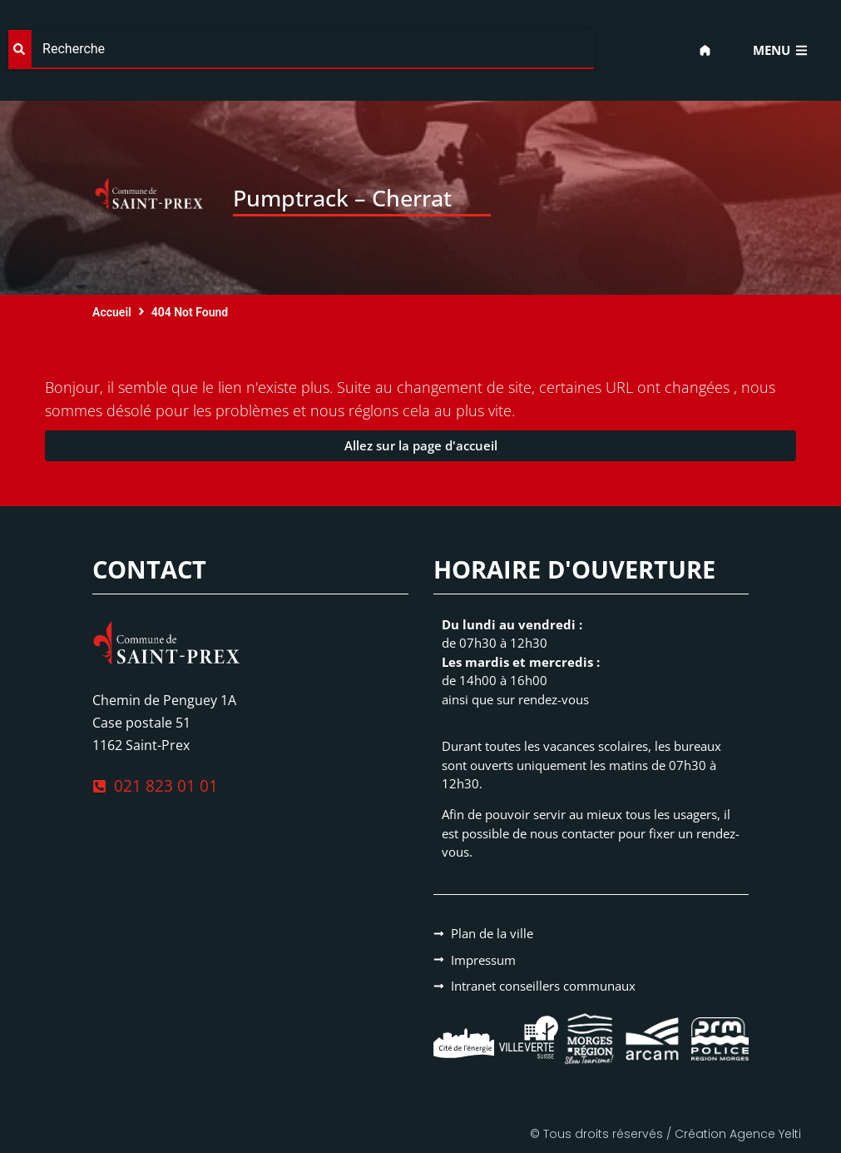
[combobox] (300, 49)
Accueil (111, 312)
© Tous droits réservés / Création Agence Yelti (665, 1134)
